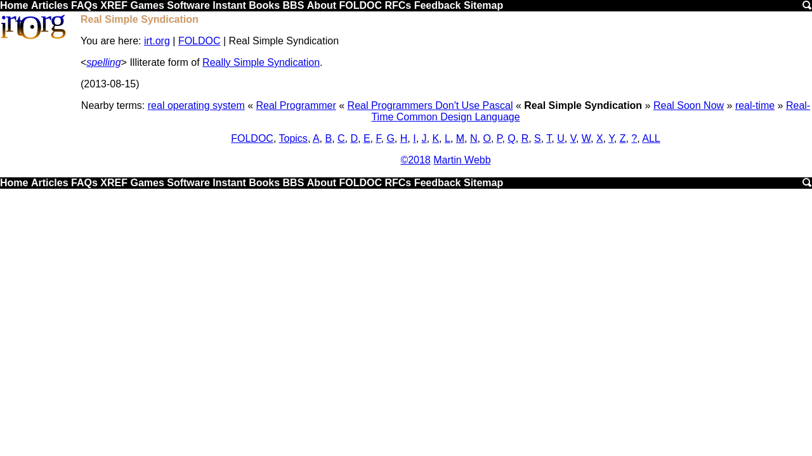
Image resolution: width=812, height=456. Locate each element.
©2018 (415, 160)
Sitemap (483, 5)
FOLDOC (360, 5)
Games (147, 5)
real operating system (196, 105)
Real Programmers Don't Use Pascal (430, 105)
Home (14, 5)
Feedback (437, 5)
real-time (755, 105)
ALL (651, 138)
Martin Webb (461, 160)
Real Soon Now (688, 105)
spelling (103, 62)
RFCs (397, 5)
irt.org (157, 40)
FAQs (84, 5)
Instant (229, 5)
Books (264, 5)
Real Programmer (296, 105)
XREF (114, 5)
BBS (293, 5)
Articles (50, 5)
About (321, 5)
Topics (293, 138)
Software (188, 5)
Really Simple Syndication (261, 62)
